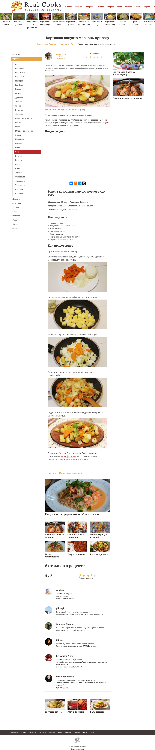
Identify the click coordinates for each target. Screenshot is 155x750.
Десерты (89, 7)
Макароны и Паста (23, 118)
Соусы (147, 7)
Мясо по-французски (24, 131)
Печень (18, 143)
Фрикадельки (21, 181)
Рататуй (18, 156)
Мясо (17, 127)
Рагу (17, 152)
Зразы (18, 106)
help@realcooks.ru (77, 749)
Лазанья (19, 114)
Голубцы (19, 85)
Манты (18, 122)
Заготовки (99, 7)
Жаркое (18, 102)
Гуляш (18, 93)
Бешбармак (20, 72)
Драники (19, 97)
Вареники (19, 77)
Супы (14, 228)
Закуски (110, 7)
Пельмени (19, 139)
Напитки (128, 7)
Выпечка (68, 7)
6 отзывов (94, 54)
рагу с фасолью (68, 456)
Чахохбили (20, 185)
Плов (17, 148)
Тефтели (19, 173)
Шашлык (19, 189)
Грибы (18, 89)
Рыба (17, 164)
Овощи (18, 135)
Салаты (138, 7)
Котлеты (19, 110)
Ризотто (18, 160)
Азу (16, 64)
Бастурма (19, 68)
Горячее (78, 7)
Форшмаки (20, 177)
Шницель (19, 193)
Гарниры (19, 81)
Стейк (17, 168)
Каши (119, 7)
